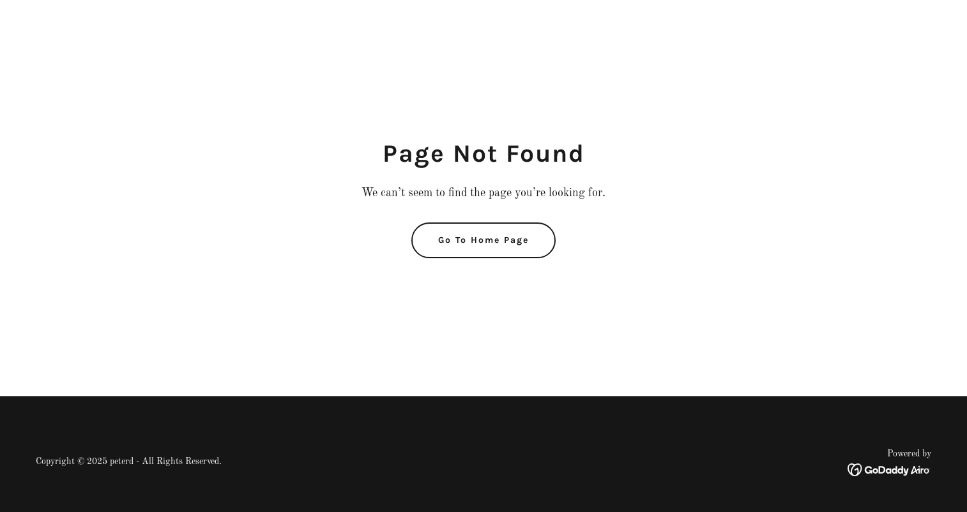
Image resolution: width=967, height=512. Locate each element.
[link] (889, 470)
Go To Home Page (483, 240)
